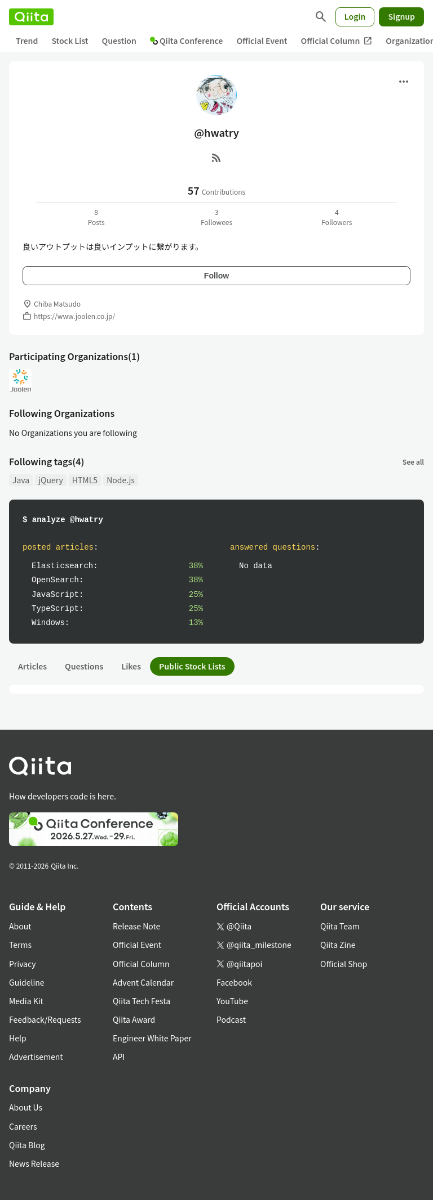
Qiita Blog (27, 1144)
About (20, 926)
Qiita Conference (186, 40)
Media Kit (26, 1000)
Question (119, 40)
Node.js (121, 480)
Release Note (136, 926)
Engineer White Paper (152, 1038)
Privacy (22, 963)
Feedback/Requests (45, 1019)
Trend (27, 40)
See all (413, 461)
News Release (34, 1163)
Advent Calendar (143, 982)
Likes (131, 666)
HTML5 (85, 480)
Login (355, 16)
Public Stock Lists (192, 666)
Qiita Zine (338, 944)
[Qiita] (31, 16)
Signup (401, 16)
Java (20, 480)
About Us (25, 1107)
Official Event (261, 40)
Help (17, 1038)
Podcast (231, 1019)
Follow (216, 275)
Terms (20, 944)
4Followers (336, 217)
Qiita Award (134, 1019)
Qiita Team (340, 926)
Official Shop (343, 963)
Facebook (234, 982)
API (119, 1056)
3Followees (216, 217)
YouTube (232, 1000)
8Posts (96, 217)
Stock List (69, 40)
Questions (84, 666)
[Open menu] (403, 81)
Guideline (27, 982)
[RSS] (216, 157)
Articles (32, 666)
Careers (23, 1126)
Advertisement (36, 1056)
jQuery (50, 480)
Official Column (337, 41)
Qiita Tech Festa (141, 1000)
